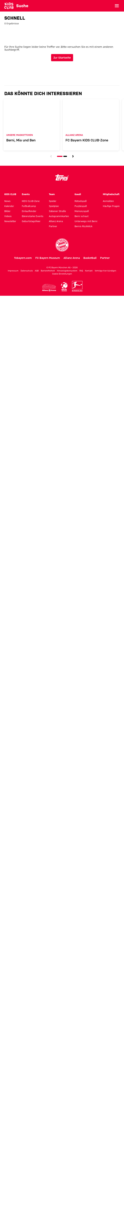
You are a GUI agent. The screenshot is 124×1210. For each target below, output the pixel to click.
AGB (37, 269)
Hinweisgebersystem (67, 269)
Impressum (13, 269)
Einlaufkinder (29, 209)
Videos (8, 214)
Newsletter (10, 219)
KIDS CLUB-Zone (31, 199)
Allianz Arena (56, 219)
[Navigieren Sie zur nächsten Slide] (73, 155)
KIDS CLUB (10, 192)
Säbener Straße (57, 209)
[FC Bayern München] (62, 243)
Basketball (90, 256)
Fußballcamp (29, 204)
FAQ (81, 269)
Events (26, 192)
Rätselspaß (81, 199)
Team (52, 192)
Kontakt (89, 269)
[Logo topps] (62, 176)
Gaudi (78, 192)
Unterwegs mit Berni (86, 219)
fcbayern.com (23, 256)
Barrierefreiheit (48, 269)
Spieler (52, 199)
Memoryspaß (82, 209)
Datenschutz (27, 269)
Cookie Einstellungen (62, 272)
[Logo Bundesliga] (77, 285)
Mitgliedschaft (111, 192)
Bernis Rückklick (83, 225)
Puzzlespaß (81, 204)
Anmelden (108, 199)
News (7, 199)
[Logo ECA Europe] (64, 285)
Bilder (7, 209)
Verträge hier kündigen (105, 269)
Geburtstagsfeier (31, 219)
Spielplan (54, 204)
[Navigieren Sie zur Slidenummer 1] (59, 154)
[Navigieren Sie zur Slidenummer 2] (65, 154)
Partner (53, 225)
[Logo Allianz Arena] (49, 286)
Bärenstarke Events (32, 214)
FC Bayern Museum (47, 256)
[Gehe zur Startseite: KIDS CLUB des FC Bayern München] (9, 6)
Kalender (9, 204)
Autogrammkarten (59, 214)
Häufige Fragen (111, 204)
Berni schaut (81, 214)
